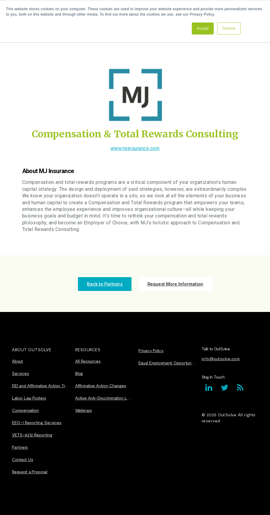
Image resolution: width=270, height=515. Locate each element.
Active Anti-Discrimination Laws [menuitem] (103, 396)
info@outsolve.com (221, 357)
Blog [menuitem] (79, 371)
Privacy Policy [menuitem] (151, 349)
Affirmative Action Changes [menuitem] (100, 384)
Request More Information (168, 283)
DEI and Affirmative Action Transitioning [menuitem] (40, 384)
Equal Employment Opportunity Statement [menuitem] (166, 361)
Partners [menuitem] (20, 445)
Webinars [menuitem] (83, 408)
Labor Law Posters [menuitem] (29, 396)
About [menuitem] (17, 359)
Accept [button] (203, 28)
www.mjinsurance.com (135, 148)
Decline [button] (229, 28)
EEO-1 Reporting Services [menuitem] (36, 421)
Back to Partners (112, 283)
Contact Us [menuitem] (22, 457)
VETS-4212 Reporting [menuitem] (32, 433)
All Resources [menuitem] (88, 359)
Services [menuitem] (20, 371)
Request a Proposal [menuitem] (29, 470)
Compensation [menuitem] (25, 408)
